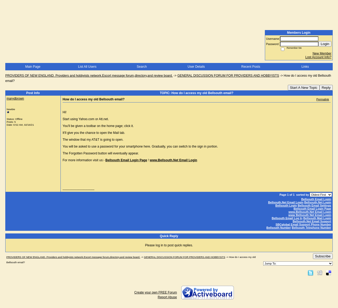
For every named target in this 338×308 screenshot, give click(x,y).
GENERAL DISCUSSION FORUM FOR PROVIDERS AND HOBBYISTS (228, 75)
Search (142, 67)
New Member (322, 53)
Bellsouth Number (278, 227)
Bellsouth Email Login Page (126, 160)
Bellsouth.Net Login (317, 202)
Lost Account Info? (318, 57)
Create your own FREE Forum (155, 292)
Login (325, 44)
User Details (196, 67)
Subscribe (323, 256)
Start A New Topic (303, 88)
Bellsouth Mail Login (317, 218)
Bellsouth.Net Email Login (285, 202)
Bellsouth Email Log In (287, 218)
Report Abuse (167, 297)
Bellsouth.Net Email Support (312, 221)
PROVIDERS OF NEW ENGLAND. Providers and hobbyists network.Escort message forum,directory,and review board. (89, 75)
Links (305, 67)
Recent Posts (250, 67)
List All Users (87, 67)
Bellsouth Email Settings (314, 205)
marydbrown (15, 98)
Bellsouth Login (286, 205)
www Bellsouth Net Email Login (309, 215)
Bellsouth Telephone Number (311, 227)
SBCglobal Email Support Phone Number (303, 224)
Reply (326, 88)
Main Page (32, 67)
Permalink (322, 99)
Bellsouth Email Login (316, 199)
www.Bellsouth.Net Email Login (309, 211)
